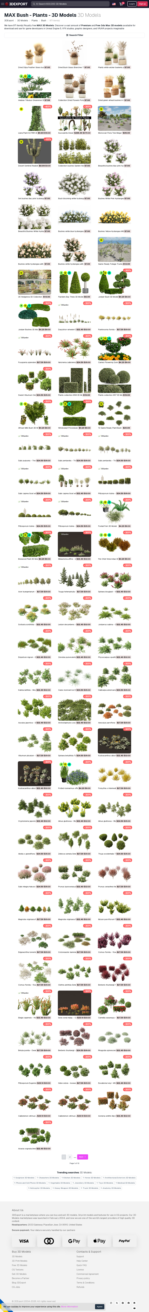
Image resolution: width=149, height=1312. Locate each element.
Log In (132, 4)
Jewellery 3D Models (83, 1183)
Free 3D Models (19, 1265)
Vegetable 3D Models (59, 1183)
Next (82, 1157)
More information (69, 1306)
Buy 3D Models (21, 1251)
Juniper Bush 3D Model (108, 297)
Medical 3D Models (125, 1183)
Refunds (80, 1287)
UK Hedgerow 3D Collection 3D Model (34, 297)
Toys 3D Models (104, 1183)
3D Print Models (19, 1260)
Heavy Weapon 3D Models (65, 1188)
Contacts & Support (88, 1251)
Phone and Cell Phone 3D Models (30, 1183)
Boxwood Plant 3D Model (29, 559)
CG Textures (17, 1269)
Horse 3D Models (91, 1178)
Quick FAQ (81, 1265)
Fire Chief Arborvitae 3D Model (111, 559)
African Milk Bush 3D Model (30, 428)
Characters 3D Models (48, 1178)
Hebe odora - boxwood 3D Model (72, 1083)
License (80, 1269)
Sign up (142, 4)
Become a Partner (20, 1278)
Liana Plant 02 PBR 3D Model (30, 133)
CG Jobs (16, 1287)
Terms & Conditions (85, 1282)
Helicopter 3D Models (39, 1188)
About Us (17, 1210)
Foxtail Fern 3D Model (107, 526)
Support (80, 1256)
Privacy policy (83, 1278)
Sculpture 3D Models (24, 1178)
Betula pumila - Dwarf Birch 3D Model (34, 1050)
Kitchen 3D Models (70, 1178)
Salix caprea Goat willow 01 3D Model (74, 493)
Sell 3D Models (19, 1274)
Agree (99, 1306)
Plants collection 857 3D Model (111, 395)
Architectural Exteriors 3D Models (119, 1178)
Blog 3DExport (19, 1282)
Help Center (82, 1260)
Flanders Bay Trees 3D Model (70, 297)
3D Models (17, 1256)
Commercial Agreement (87, 1274)
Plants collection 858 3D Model (71, 395)
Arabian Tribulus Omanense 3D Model (34, 100)
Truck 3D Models (89, 1188)
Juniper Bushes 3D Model (29, 329)
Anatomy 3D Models (111, 1188)
